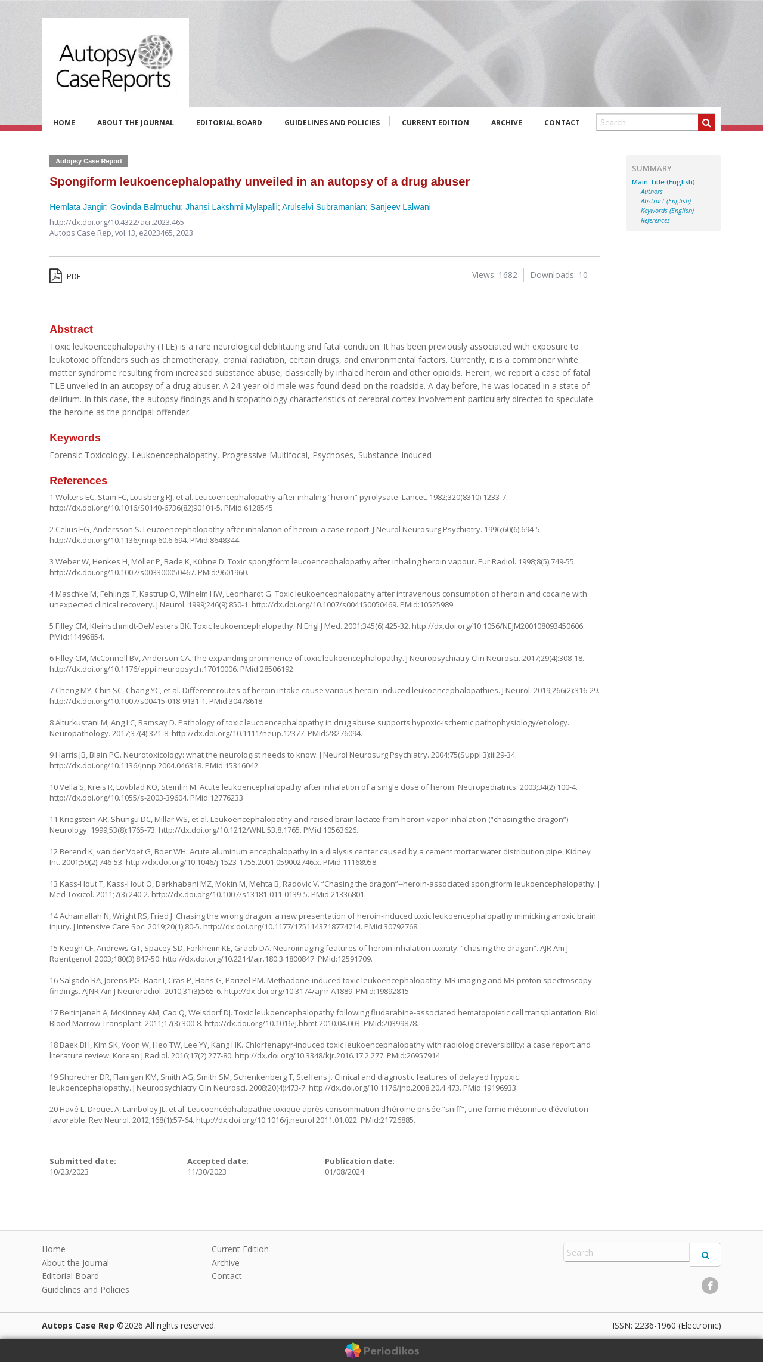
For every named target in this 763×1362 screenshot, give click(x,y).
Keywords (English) (667, 210)
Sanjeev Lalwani (400, 207)
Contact (562, 123)
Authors (652, 191)
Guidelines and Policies (332, 123)
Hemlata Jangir (77, 207)
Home (64, 123)
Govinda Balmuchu (145, 207)
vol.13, (127, 232)
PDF (64, 276)
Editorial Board (229, 123)
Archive (506, 123)
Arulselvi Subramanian (323, 207)
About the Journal (135, 123)
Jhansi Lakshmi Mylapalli (231, 207)
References (655, 220)
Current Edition (435, 123)
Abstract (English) (666, 201)
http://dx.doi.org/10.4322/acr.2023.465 (116, 222)
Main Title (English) (663, 182)
